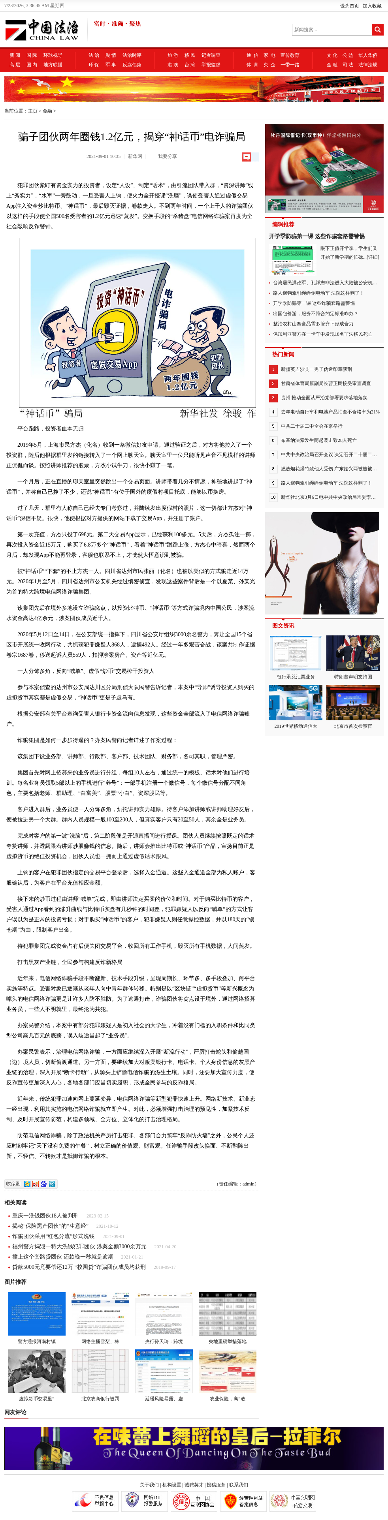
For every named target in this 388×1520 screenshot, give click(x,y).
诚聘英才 (194, 1485)
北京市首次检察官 (353, 707)
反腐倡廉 (131, 65)
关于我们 (149, 1485)
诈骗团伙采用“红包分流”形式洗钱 (53, 1236)
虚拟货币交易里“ (37, 1375)
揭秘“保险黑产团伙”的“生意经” (50, 1226)
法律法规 (367, 65)
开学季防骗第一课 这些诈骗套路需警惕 (317, 236)
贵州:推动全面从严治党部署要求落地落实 (324, 397)
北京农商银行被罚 (100, 1375)
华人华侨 (367, 55)
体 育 (252, 65)
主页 (33, 111)
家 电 (269, 55)
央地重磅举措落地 (227, 1318)
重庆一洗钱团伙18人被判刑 (45, 1216)
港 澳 (173, 65)
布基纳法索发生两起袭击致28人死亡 (319, 440)
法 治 (94, 55)
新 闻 (14, 55)
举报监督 (211, 65)
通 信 (252, 55)
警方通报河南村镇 (37, 1318)
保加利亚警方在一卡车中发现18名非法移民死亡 (323, 334)
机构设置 (171, 1485)
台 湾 (190, 65)
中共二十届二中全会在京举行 (312, 426)
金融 (47, 111)
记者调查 (211, 55)
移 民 (190, 55)
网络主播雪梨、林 (100, 1318)
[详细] (373, 257)
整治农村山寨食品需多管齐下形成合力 (313, 324)
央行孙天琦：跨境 (164, 1318)
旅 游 (173, 55)
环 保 (94, 65)
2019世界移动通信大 (295, 707)
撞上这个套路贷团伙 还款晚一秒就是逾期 (62, 1257)
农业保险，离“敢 (227, 1375)
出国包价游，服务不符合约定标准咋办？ (315, 313)
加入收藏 (372, 6)
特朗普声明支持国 (353, 657)
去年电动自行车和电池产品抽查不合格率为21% (330, 412)
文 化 (332, 55)
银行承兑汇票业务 (295, 657)
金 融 (332, 65)
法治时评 (131, 55)
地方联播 (52, 65)
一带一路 (290, 65)
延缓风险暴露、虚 (164, 1375)
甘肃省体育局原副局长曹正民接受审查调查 (326, 383)
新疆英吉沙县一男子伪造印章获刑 (316, 369)
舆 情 (110, 55)
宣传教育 (290, 55)
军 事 (110, 65)
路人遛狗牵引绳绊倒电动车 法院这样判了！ (318, 293)
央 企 (269, 65)
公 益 (348, 55)
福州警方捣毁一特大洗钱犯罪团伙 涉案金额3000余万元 (79, 1246)
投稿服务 (216, 1485)
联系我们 (238, 1485)
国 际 (31, 55)
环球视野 (52, 55)
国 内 (31, 65)
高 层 (14, 65)
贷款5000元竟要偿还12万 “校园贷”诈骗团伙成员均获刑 (79, 1267)
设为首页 (349, 6)
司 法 (348, 65)
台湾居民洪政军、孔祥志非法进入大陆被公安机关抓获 (330, 283)
